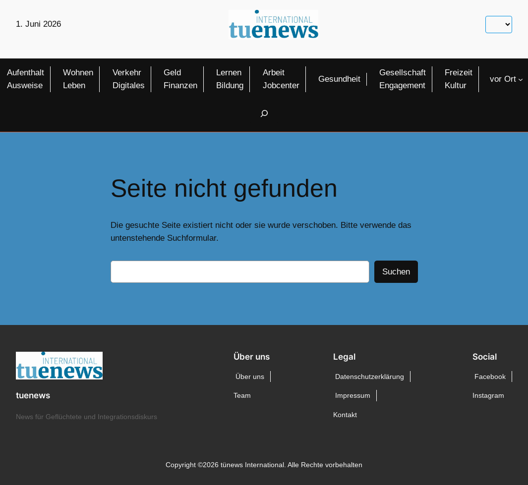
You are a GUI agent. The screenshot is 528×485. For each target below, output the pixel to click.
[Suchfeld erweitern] (264, 113)
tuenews (33, 395)
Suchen (396, 271)
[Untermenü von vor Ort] (520, 79)
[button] (22, 463)
